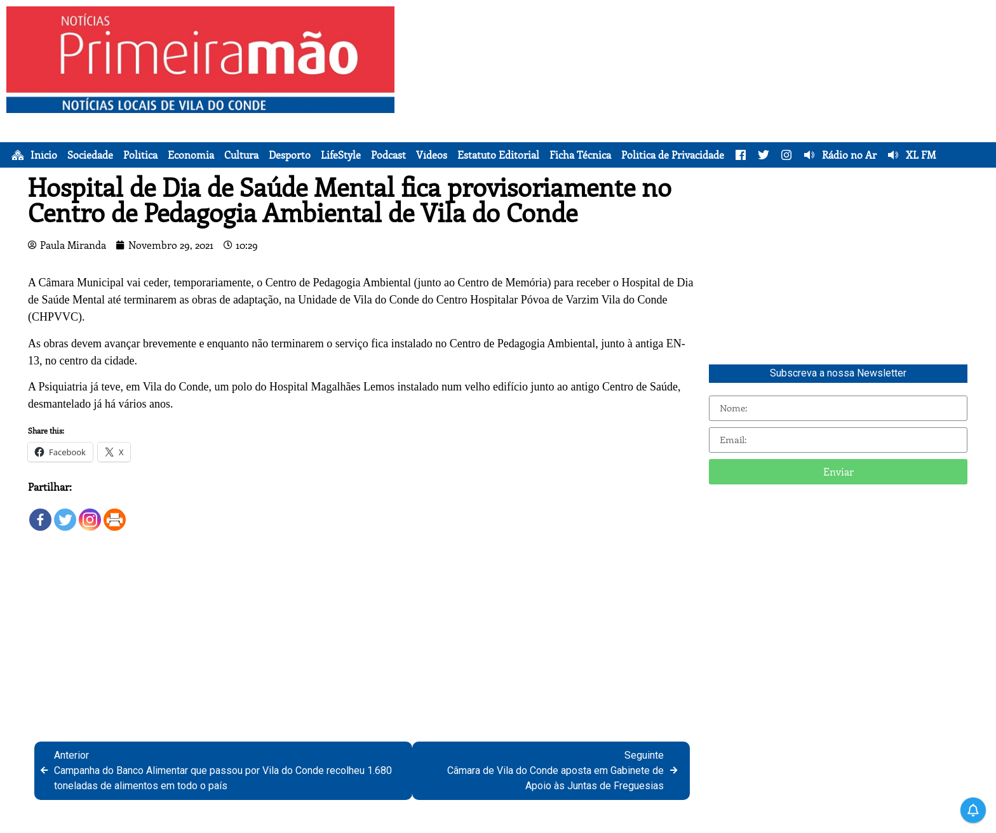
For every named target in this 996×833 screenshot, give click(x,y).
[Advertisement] (698, 95)
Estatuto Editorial (498, 155)
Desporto (290, 155)
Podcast (388, 155)
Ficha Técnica (580, 155)
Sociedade (90, 155)
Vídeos (431, 155)
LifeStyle (341, 155)
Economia (191, 155)
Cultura (241, 155)
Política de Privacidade (672, 155)
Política (140, 155)
